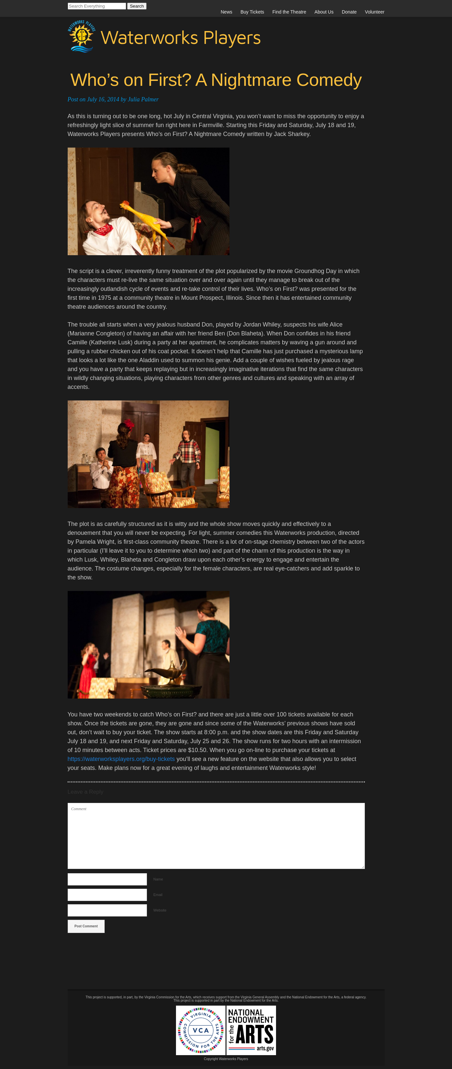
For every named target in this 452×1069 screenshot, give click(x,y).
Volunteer (374, 12)
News (226, 12)
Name (158, 879)
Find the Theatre (289, 12)
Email (158, 895)
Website (160, 910)
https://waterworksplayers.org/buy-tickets (121, 759)
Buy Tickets (252, 12)
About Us (324, 12)
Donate (349, 12)
